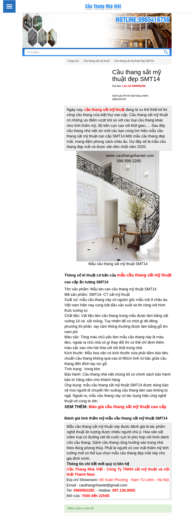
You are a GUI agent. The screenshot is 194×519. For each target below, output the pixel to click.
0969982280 (139, 86)
